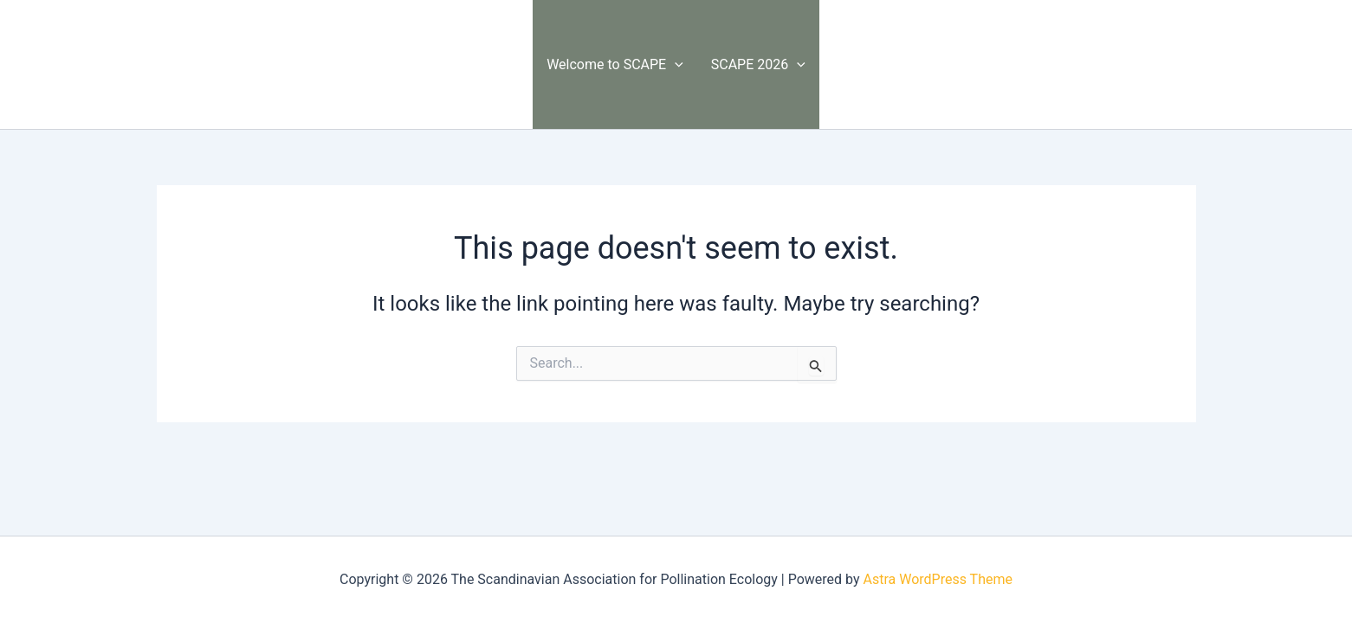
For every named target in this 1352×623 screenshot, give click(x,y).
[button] (674, 64)
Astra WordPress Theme (937, 579)
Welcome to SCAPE (615, 64)
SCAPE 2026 (758, 64)
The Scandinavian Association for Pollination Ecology (326, 63)
